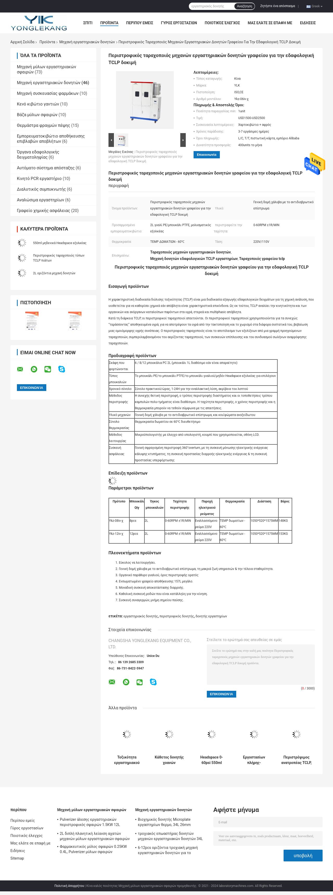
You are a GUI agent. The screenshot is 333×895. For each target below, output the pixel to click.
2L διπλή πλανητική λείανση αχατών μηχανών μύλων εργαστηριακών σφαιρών (95, 836)
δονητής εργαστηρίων (211, 616)
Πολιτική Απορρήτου (69, 886)
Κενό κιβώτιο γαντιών (38, 104)
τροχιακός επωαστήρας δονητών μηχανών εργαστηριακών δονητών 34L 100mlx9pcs (170, 836)
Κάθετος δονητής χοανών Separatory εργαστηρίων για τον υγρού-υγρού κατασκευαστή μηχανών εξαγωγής (169, 760)
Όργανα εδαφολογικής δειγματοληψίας (38, 155)
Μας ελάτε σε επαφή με (270, 23)
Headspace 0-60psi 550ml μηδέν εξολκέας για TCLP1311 (211, 760)
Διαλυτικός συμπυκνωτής (41, 189)
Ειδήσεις (308, 23)
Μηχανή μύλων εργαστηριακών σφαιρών (91, 810)
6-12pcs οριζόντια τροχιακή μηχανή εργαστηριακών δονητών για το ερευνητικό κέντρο (168, 851)
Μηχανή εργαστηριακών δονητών (87, 42)
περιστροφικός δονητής (176, 616)
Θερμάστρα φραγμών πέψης (43, 125)
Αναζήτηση (244, 6)
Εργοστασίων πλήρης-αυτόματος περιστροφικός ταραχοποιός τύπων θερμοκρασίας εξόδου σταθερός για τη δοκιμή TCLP (253, 760)
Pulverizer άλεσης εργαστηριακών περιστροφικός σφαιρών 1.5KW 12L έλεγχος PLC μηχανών (90, 822)
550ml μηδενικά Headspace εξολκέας (59, 243)
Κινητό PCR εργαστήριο (39, 178)
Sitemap (17, 858)
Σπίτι (87, 23)
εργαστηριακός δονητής (141, 616)
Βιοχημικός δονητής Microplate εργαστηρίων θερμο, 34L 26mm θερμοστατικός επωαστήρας (164, 822)
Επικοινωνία (206, 155)
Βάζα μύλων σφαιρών (37, 114)
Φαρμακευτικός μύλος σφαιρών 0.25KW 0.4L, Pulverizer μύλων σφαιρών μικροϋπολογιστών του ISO (93, 849)
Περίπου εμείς (139, 23)
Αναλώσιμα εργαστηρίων (40, 199)
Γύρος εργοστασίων (179, 23)
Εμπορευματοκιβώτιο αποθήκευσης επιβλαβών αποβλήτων (51, 139)
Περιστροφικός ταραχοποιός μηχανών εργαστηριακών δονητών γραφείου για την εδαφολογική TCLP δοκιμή (145, 156)
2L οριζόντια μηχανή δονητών (54, 273)
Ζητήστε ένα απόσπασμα (277, 6)
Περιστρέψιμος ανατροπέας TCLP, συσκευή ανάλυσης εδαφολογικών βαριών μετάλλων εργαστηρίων (296, 760)
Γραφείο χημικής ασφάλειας (43, 210)
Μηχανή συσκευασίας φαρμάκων (48, 93)
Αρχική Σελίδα (22, 42)
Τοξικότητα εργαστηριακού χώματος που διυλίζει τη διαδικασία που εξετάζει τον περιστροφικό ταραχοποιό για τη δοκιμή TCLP (127, 760)
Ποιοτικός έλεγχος (222, 23)
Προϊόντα (109, 23)
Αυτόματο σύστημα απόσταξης (46, 167)
